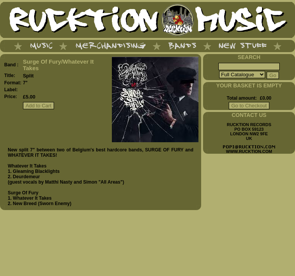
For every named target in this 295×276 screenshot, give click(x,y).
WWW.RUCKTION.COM (249, 151)
